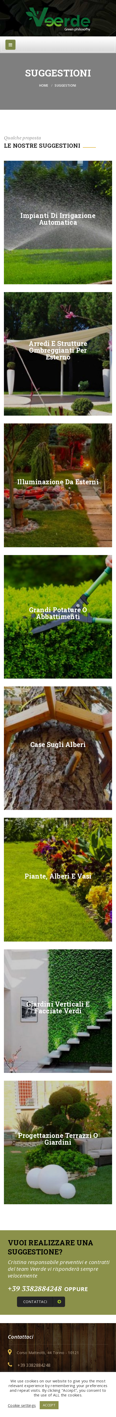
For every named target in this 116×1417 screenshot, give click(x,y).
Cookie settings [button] (22, 1405)
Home (43, 85)
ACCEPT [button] (49, 1405)
